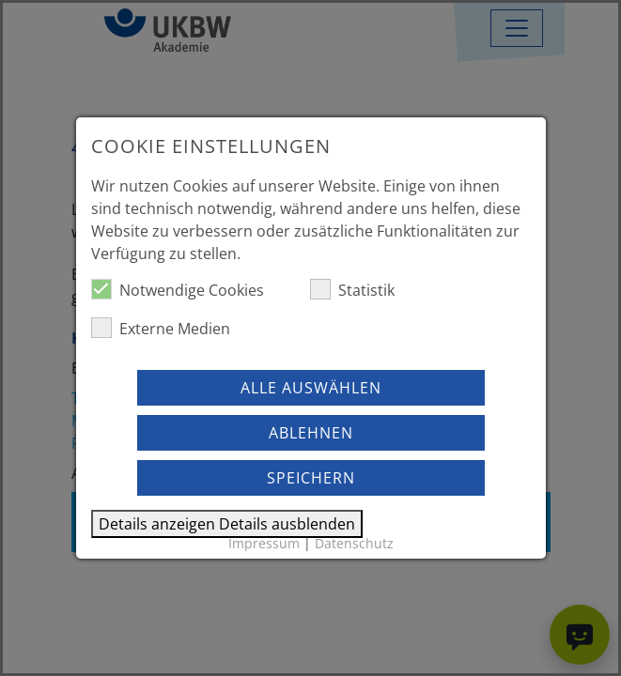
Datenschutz (354, 543)
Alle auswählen (311, 387)
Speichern (311, 478)
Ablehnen (311, 432)
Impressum (264, 543)
